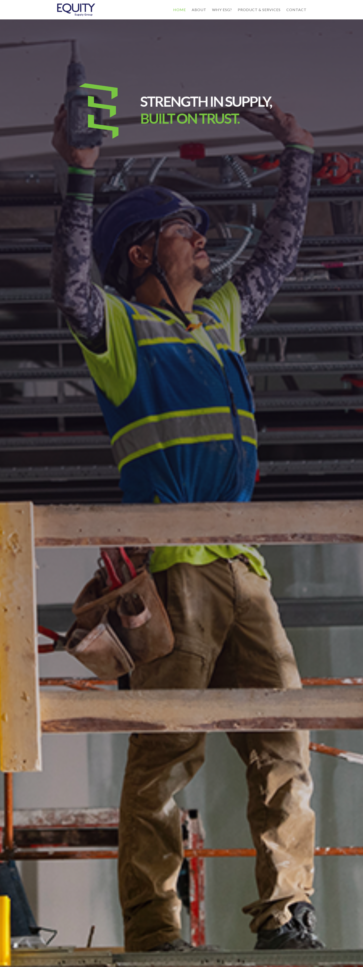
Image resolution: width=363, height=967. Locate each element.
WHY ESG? (222, 10)
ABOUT (199, 10)
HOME (179, 10)
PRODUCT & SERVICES (259, 10)
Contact (296, 10)
